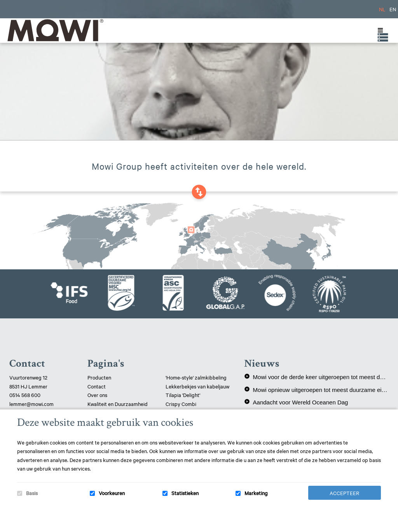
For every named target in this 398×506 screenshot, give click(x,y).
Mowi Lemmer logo (54, 30)
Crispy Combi (181, 403)
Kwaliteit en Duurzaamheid (118, 403)
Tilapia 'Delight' (183, 394)
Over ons (97, 394)
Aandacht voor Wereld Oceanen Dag (296, 402)
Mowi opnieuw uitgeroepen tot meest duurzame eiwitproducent (316, 389)
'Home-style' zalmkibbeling (196, 377)
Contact (96, 386)
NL (382, 8)
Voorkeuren (112, 492)
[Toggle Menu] (378, 30)
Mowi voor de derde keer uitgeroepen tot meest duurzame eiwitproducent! (316, 376)
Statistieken (185, 492)
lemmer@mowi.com (31, 403)
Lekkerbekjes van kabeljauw (197, 386)
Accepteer (344, 492)
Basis (32, 492)
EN (392, 8)
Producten (99, 377)
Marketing (256, 492)
